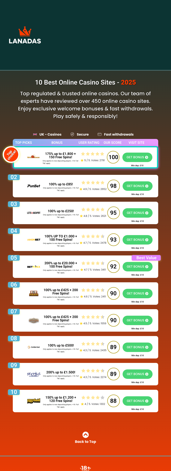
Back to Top (85, 438)
